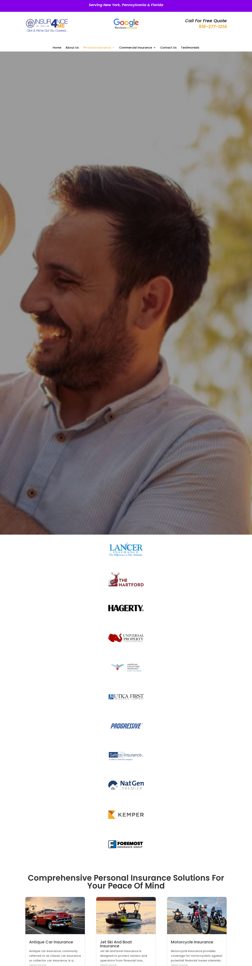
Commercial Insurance (135, 48)
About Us (72, 48)
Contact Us (168, 48)
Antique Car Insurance (51, 942)
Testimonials (190, 48)
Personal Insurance (97, 48)
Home (57, 48)
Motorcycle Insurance (192, 942)
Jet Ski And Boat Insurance (116, 944)
